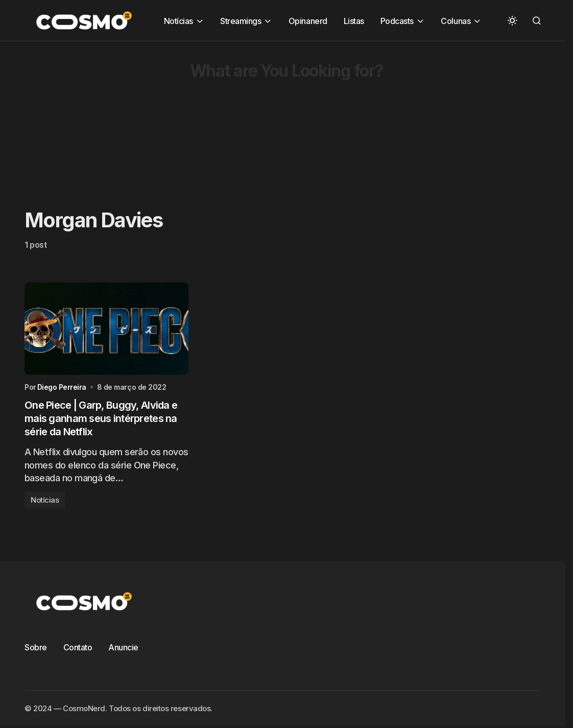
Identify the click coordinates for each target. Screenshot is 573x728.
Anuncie (123, 647)
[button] (512, 20)
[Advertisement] (286, 112)
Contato (77, 647)
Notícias (45, 500)
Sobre (36, 647)
